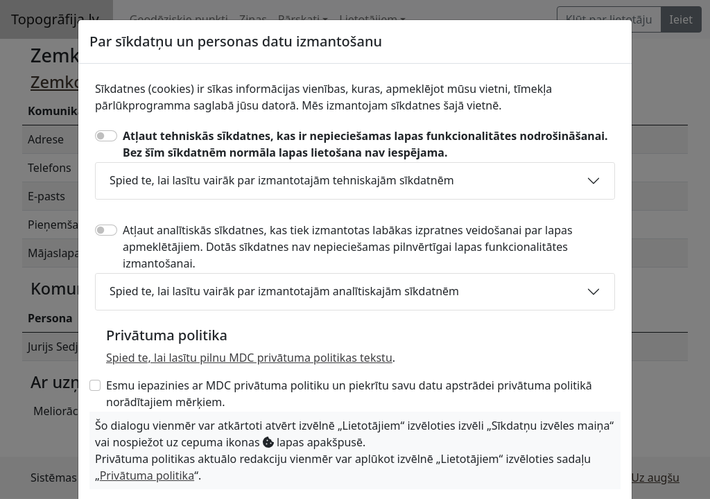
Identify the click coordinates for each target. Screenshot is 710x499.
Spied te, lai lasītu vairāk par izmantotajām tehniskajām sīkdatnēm (282, 180)
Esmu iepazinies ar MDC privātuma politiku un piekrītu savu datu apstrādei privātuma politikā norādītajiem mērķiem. (349, 394)
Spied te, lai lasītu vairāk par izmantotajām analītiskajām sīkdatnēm (284, 291)
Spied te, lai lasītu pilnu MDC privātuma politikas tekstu (249, 357)
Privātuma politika (147, 475)
